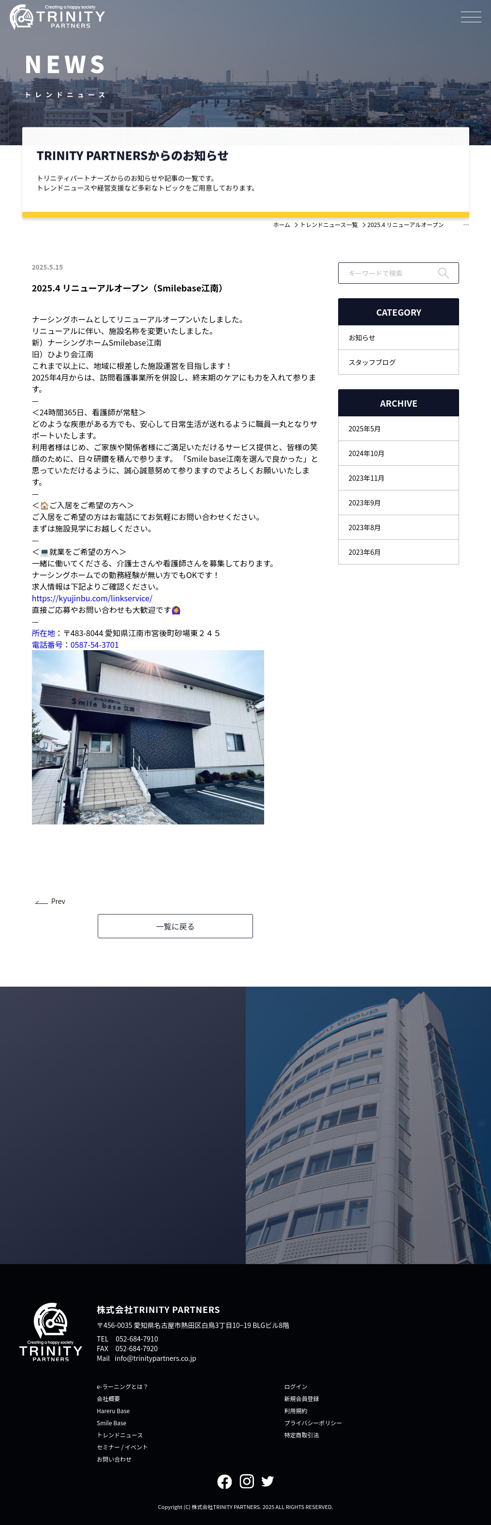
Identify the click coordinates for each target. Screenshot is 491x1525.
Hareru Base (113, 1410)
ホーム (281, 224)
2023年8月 (364, 527)
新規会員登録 (301, 1398)
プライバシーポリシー (313, 1422)
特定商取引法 (301, 1435)
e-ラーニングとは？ (123, 1386)
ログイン (296, 1386)
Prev (58, 901)
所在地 (43, 633)
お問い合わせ (114, 1459)
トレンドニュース (120, 1435)
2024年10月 (366, 453)
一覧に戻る (175, 926)
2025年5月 (364, 428)
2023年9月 (364, 502)
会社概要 (108, 1398)
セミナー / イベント (122, 1447)
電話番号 (47, 644)
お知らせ (361, 337)
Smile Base (111, 1422)
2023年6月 (364, 552)
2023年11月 (366, 478)
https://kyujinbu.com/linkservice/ (92, 598)
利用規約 (296, 1410)
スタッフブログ (372, 362)
